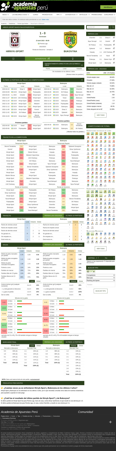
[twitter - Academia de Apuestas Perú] (80, 417)
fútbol (61, 433)
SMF (11, 422)
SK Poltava (22, 112)
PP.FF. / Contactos (33, 425)
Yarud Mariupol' (10, 199)
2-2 (72, 128)
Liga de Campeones (80, 436)
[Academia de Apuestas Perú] (80, 422)
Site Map (3, 422)
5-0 (30, 98)
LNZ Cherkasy (22, 98)
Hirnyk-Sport (15, 51)
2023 (15, 95)
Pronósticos (47, 14)
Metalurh (37, 103)
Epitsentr (64, 112)
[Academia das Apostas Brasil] (89, 422)
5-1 (30, 95)
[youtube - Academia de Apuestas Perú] (84, 417)
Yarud (22, 125)
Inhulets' (22, 95)
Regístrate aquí (23, 420)
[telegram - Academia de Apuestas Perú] (93, 417)
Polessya (79, 101)
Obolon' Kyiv (22, 106)
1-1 (30, 92)
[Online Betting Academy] (93, 422)
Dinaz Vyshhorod (10, 193)
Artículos (84, 15)
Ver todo (100, 115)
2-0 (21, 152)
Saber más (45, 19)
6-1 (30, 128)
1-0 (30, 89)
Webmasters (31, 424)
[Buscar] (112, 27)
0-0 (30, 106)
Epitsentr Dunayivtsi (75, 146)
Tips (59, 15)
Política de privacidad (23, 427)
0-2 (30, 101)
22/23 (15, 89)
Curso (35, 14)
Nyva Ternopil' (52, 164)
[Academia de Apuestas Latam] (102, 422)
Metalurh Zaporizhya (32, 155)
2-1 (30, 125)
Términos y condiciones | (9, 427)
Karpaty (79, 106)
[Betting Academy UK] (106, 422)
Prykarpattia (37, 92)
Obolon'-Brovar (32, 152)
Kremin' (36, 109)
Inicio (5, 15)
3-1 (72, 89)
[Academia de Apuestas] (97, 422)
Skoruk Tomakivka (37, 116)
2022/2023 (42, 46)
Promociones (97, 14)
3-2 (21, 207)
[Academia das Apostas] (84, 422)
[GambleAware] (7, 449)
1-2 (30, 109)
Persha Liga (42, 43)
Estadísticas (71, 15)
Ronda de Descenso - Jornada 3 (43, 49)
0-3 (72, 95)
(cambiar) (91, 262)
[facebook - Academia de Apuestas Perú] (89, 417)
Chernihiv (37, 101)
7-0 (21, 149)
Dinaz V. (22, 89)
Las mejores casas (20, 15)
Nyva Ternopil (79, 95)
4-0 (63, 152)
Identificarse (108, 7)
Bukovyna (70, 51)
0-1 (72, 98)
